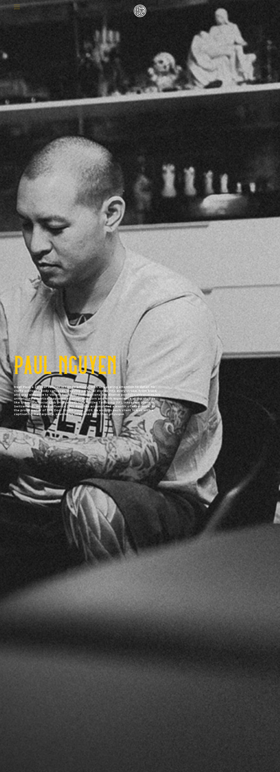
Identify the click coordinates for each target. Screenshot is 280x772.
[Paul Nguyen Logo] (140, 11)
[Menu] (17, 8)
